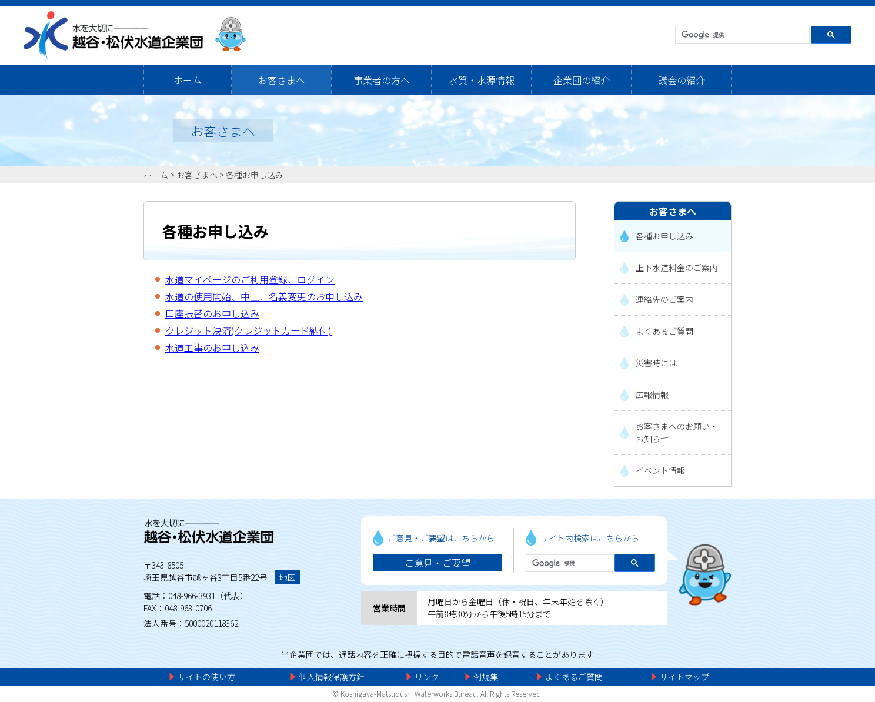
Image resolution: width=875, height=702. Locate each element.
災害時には (656, 363)
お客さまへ (281, 80)
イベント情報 (660, 470)
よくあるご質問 (664, 331)
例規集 (485, 677)
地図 (287, 577)
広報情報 (652, 394)
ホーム (187, 80)
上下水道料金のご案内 (677, 267)
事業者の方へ (381, 80)
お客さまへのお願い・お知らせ (677, 432)
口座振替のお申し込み (212, 313)
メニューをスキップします (486, 8)
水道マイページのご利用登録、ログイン (250, 279)
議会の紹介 (681, 80)
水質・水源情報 (482, 80)
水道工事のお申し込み (212, 347)
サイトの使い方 (206, 677)
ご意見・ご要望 (437, 563)
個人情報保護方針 (332, 677)
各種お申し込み (254, 174)
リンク (427, 677)
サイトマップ (684, 677)
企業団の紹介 (581, 80)
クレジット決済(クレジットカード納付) (248, 330)
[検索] (741, 35)
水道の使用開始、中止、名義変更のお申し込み (264, 296)
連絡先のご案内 (664, 299)
